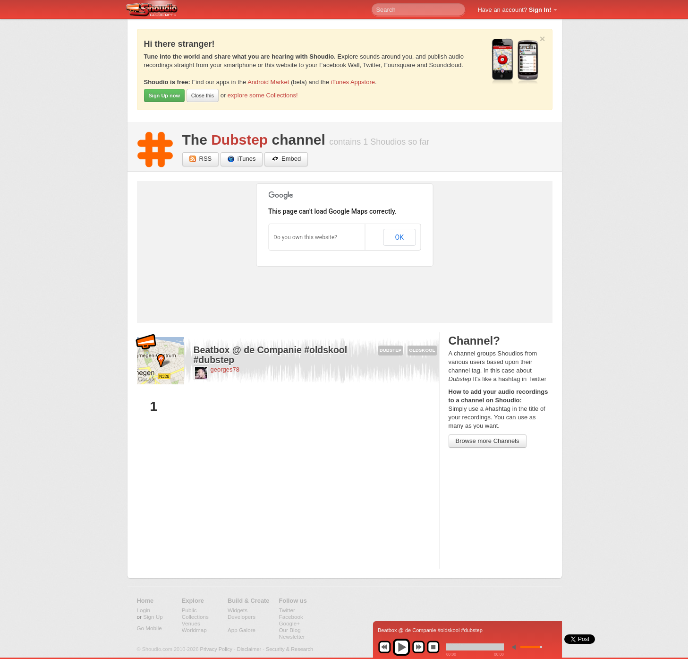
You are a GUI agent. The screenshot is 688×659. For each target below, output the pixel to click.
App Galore (241, 630)
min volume (516, 646)
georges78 (225, 369)
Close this (202, 95)
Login (144, 610)
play (401, 647)
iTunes (242, 159)
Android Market (268, 82)
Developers (241, 617)
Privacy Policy (216, 649)
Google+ (289, 623)
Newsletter (292, 636)
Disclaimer (249, 649)
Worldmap (194, 630)
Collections (195, 617)
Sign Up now (164, 95)
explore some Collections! (263, 95)
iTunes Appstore (352, 82)
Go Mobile (149, 628)
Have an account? (514, 9)
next (418, 647)
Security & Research (289, 649)
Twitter (287, 610)
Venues (191, 623)
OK (399, 237)
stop (433, 647)
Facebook (291, 617)
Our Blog (290, 630)
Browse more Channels (487, 440)
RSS (200, 159)
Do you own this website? (305, 237)
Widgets (237, 610)
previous (384, 647)
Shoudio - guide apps (157, 9)
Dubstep (239, 139)
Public (189, 610)
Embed (286, 159)
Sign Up (153, 617)
